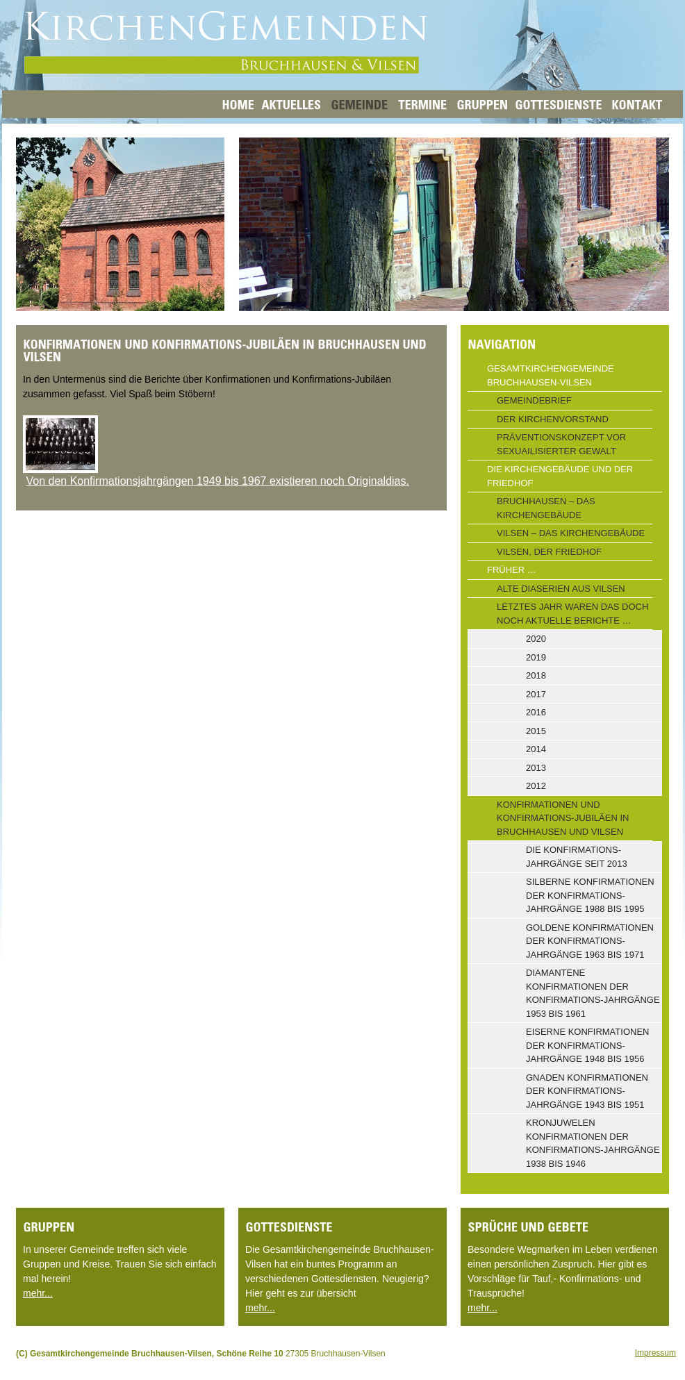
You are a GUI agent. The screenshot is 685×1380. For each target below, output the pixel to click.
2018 (536, 675)
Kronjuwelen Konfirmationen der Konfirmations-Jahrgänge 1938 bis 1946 (593, 1143)
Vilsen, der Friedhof (549, 552)
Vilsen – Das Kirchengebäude (571, 533)
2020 (536, 638)
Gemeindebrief (534, 400)
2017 (536, 694)
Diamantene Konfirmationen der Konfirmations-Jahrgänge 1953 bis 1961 (593, 993)
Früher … (511, 570)
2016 (536, 712)
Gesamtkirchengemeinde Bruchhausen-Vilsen (550, 375)
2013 (536, 768)
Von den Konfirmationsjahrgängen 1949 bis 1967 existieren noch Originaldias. (217, 481)
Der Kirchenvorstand (553, 419)
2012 (536, 786)
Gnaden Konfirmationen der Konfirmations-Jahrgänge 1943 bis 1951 (587, 1091)
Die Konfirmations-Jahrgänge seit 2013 (576, 857)
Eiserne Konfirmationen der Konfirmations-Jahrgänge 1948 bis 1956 (587, 1045)
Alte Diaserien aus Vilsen (561, 588)
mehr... (38, 1293)
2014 (536, 749)
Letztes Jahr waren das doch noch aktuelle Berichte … (572, 613)
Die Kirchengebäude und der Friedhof (560, 476)
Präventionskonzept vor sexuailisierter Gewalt (561, 444)
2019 (536, 657)
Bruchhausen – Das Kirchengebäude (546, 508)
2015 (536, 731)
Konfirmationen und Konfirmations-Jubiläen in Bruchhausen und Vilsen (563, 818)
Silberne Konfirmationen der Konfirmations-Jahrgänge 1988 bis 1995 (590, 895)
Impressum (655, 1353)
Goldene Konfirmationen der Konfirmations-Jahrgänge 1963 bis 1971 (590, 941)
